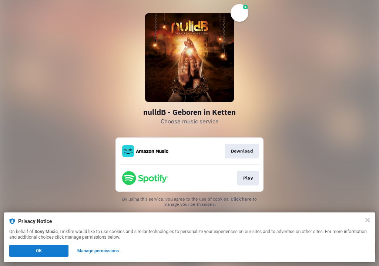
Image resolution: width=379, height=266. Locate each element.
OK (39, 250)
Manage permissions (98, 250)
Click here (241, 199)
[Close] (367, 220)
